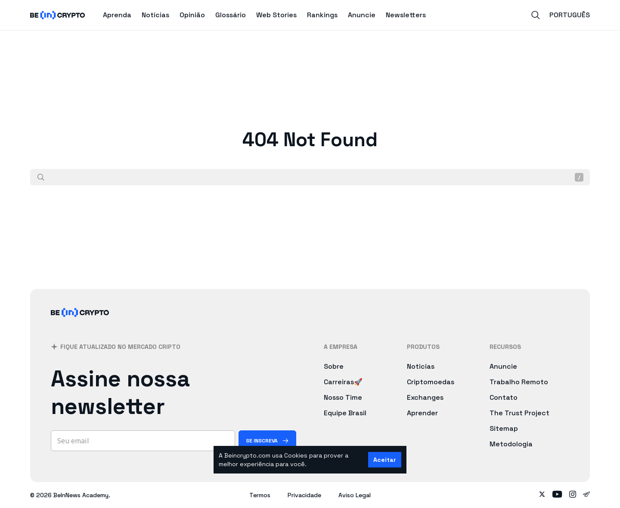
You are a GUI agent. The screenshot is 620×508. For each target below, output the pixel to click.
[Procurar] (41, 177)
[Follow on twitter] (542, 495)
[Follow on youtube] (557, 495)
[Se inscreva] (267, 440)
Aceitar (384, 460)
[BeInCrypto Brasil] (80, 323)
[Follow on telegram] (586, 495)
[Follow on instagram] (572, 495)
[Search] (535, 15)
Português (569, 14)
